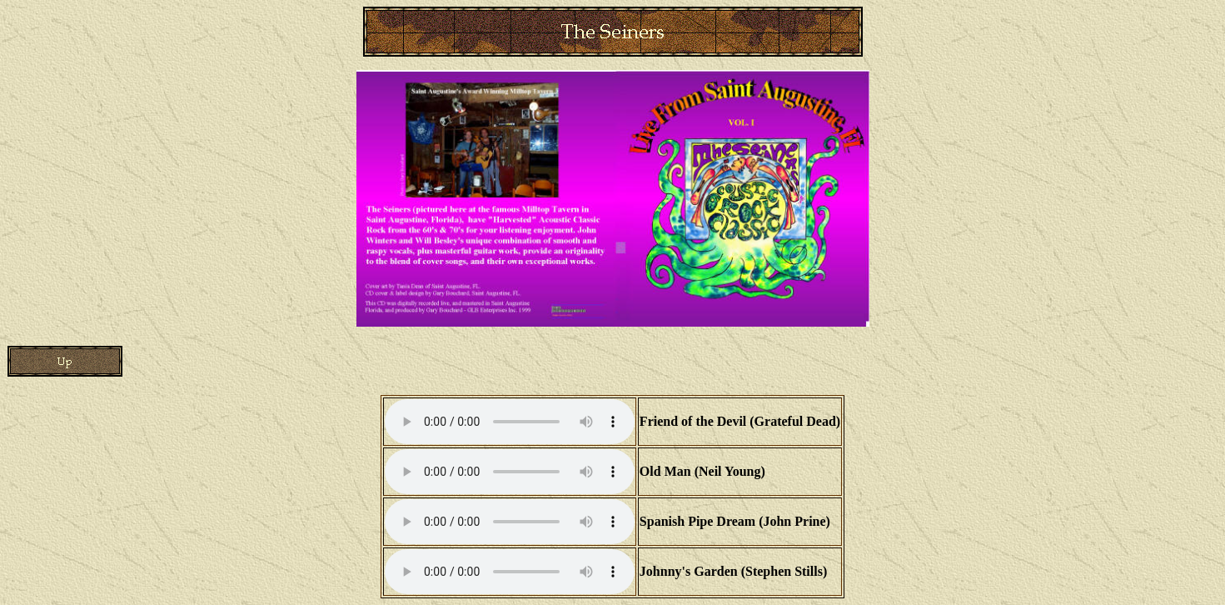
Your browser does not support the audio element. (510, 421)
